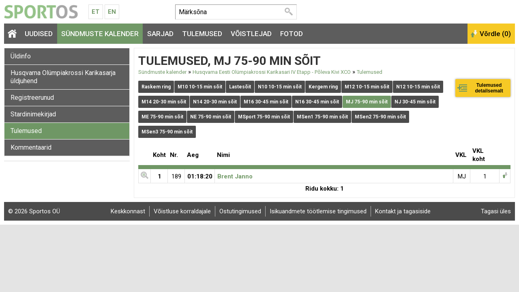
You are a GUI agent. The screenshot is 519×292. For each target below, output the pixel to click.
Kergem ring (323, 87)
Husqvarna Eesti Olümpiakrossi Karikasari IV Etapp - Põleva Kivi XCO (272, 72)
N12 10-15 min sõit (418, 87)
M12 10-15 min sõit (367, 87)
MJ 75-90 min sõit (367, 102)
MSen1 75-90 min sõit (322, 117)
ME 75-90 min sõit (162, 117)
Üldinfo (21, 56)
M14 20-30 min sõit (164, 102)
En (112, 11)
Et (95, 11)
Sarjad (160, 34)
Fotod (291, 34)
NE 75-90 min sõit (210, 117)
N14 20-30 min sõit (215, 102)
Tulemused (202, 34)
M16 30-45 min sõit (266, 102)
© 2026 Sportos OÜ (34, 211)
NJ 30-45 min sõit (415, 102)
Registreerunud (32, 97)
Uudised (39, 34)
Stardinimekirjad (33, 114)
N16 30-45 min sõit (317, 102)
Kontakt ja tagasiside (403, 211)
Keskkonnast (128, 211)
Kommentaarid (31, 147)
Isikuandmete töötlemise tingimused (318, 211)
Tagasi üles (496, 211)
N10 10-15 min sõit (280, 87)
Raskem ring (156, 87)
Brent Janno (235, 176)
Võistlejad (251, 34)
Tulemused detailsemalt (489, 88)
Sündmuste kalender (100, 34)
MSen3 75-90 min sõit (167, 132)
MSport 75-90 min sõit (264, 117)
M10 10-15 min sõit (200, 87)
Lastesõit (240, 87)
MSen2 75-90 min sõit (380, 117)
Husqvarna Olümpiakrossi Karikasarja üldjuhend (63, 77)
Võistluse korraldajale (182, 211)
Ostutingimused (240, 211)
